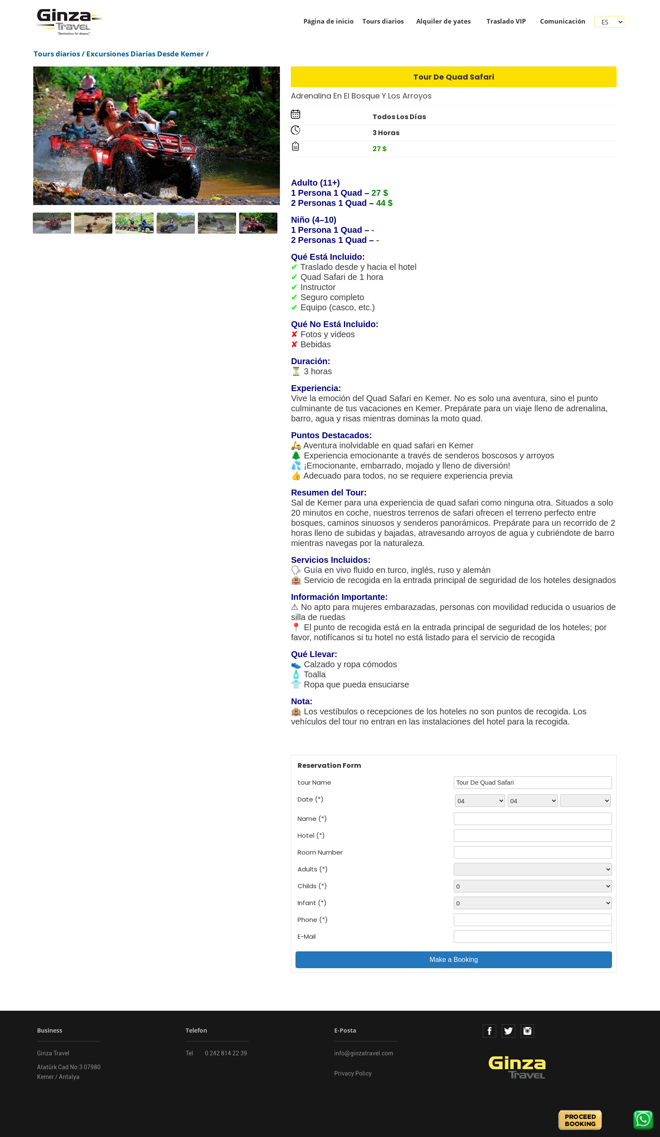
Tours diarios (383, 21)
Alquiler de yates (443, 21)
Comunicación (562, 21)
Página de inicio (328, 21)
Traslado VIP (506, 21)
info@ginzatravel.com (363, 1053)
